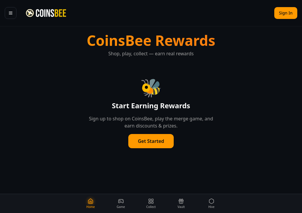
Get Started (151, 141)
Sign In (286, 13)
